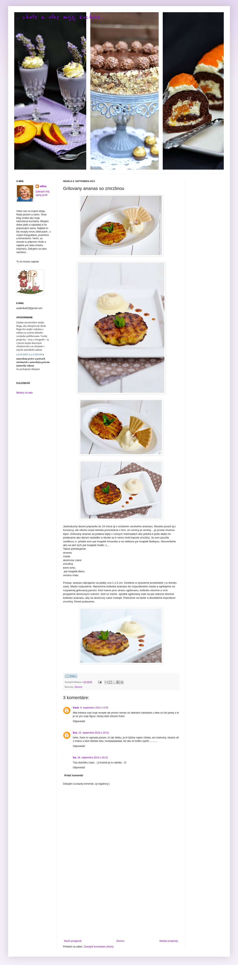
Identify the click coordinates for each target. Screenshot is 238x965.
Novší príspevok (73, 941)
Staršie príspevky (168, 941)
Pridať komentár (73, 775)
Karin (76, 707)
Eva (75, 732)
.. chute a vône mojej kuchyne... (60, 17)
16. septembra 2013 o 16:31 (93, 757)
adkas (43, 186)
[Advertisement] (121, 905)
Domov (120, 941)
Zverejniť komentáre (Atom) (99, 946)
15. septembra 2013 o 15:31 (93, 732)
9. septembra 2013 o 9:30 (94, 707)
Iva (74, 757)
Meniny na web (24, 392)
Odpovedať (79, 721)
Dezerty (78, 687)
